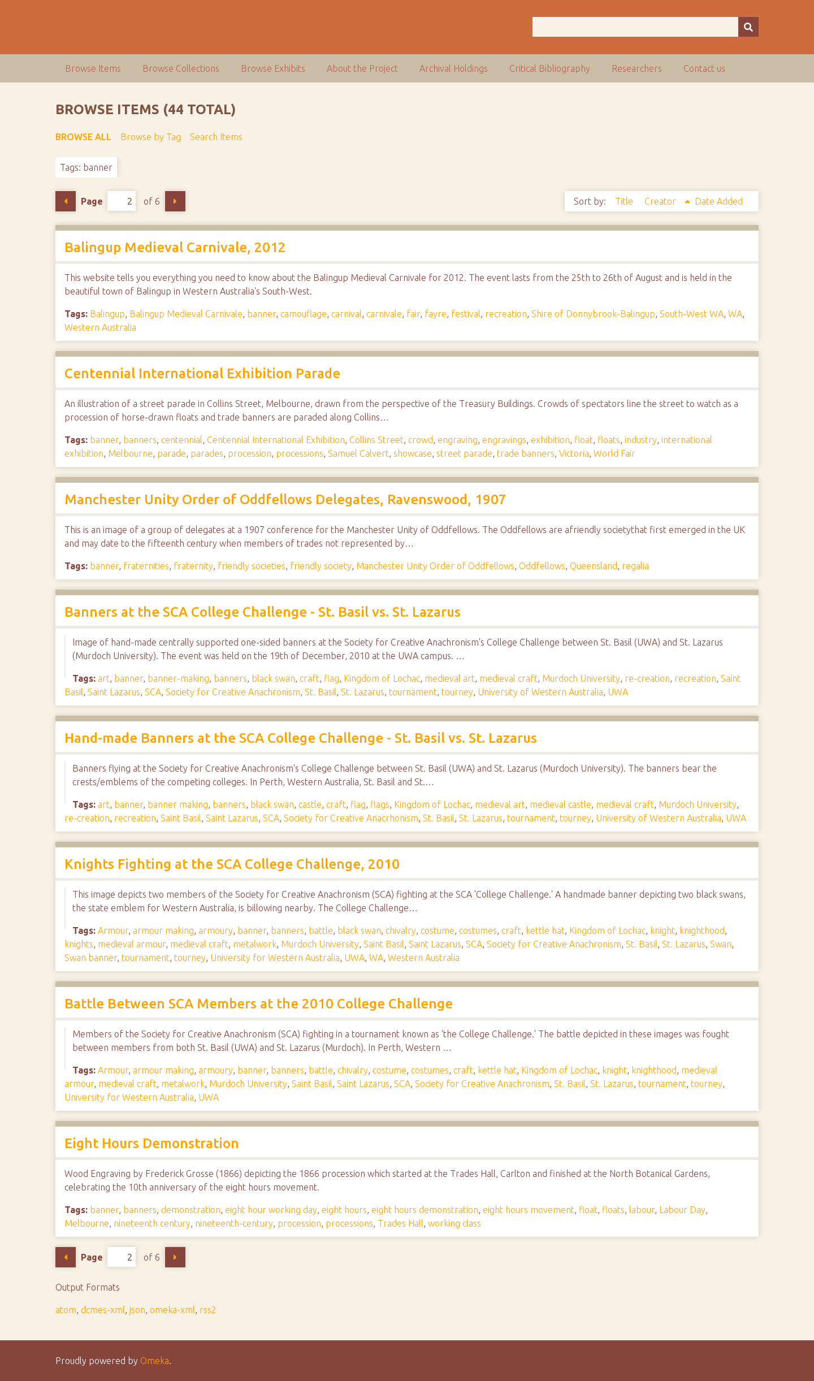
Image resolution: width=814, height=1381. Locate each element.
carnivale (384, 314)
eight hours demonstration (424, 1210)
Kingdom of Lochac (382, 678)
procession (249, 453)
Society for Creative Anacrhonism (351, 818)
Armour (113, 930)
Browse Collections (180, 68)
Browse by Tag (150, 137)
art (104, 678)
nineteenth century (152, 1223)
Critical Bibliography (549, 68)
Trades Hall (400, 1223)
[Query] (645, 27)
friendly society (321, 566)
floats (608, 440)
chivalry (401, 930)
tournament (413, 692)
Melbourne (130, 453)
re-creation (647, 678)
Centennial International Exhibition (276, 440)
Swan (720, 944)
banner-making (178, 678)
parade (171, 453)
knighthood (702, 930)
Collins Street (376, 440)
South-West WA (692, 314)
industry (641, 440)
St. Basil (320, 692)
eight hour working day (271, 1210)
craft (309, 678)
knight (662, 930)
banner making (178, 804)
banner (261, 314)
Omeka (154, 1361)
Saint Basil (181, 818)
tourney (457, 692)
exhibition (550, 440)
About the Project (362, 68)
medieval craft (508, 678)
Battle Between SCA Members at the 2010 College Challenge (258, 1003)
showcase (412, 453)
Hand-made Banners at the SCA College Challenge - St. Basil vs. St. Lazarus (300, 738)
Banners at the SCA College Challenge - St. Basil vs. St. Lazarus (262, 612)
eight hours (344, 1210)
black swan (273, 678)
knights (78, 944)
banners (140, 440)
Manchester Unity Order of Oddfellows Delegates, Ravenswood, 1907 (285, 499)
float (583, 440)
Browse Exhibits (273, 68)
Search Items (216, 137)
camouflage (303, 314)
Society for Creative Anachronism (233, 692)
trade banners (526, 453)
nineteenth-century (234, 1223)
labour (642, 1210)
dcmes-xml (103, 1310)
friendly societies (251, 566)
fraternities (146, 566)
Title (625, 201)
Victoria (574, 453)
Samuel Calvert (358, 453)
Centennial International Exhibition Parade (202, 373)
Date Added (719, 201)
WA (735, 314)
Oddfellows (542, 566)
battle (321, 930)
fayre (436, 314)
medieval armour (132, 944)
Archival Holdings (453, 68)
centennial (181, 440)
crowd (420, 440)
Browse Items (93, 68)
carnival (346, 314)
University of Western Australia (540, 692)
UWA (618, 692)
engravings (504, 440)
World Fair (614, 453)
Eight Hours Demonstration (151, 1143)
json (137, 1310)
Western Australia (100, 327)
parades (206, 453)
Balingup (107, 314)
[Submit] (748, 27)
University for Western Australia (275, 958)
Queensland (593, 566)
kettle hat (545, 930)
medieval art (450, 678)
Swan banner (90, 958)
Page (108, 201)
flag (331, 678)
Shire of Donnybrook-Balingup (593, 314)
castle (310, 804)
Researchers (637, 68)
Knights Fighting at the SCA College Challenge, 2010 (232, 864)
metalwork (254, 944)
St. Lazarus (362, 692)
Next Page (175, 201)
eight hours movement (528, 1210)
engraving (458, 440)
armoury (215, 930)
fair (413, 314)
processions (299, 453)
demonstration (190, 1210)
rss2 (208, 1310)
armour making (163, 930)
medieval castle (560, 804)
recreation (506, 314)
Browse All (83, 137)
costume (437, 930)
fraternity (193, 566)
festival (465, 314)
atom (65, 1310)
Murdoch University (581, 678)
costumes (478, 930)
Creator (661, 201)
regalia (635, 566)
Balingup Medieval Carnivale (186, 314)
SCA (153, 692)
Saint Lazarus (114, 692)
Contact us (704, 68)
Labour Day (682, 1210)
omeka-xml (172, 1310)
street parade (464, 453)
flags (379, 804)
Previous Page (65, 201)
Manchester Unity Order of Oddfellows (435, 566)
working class (454, 1223)
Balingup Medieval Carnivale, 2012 (175, 247)
